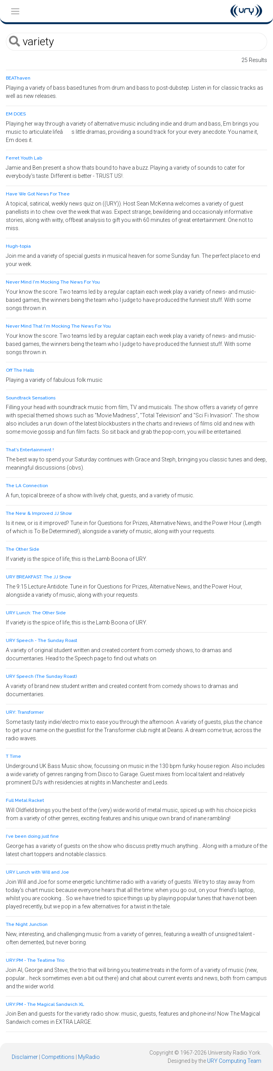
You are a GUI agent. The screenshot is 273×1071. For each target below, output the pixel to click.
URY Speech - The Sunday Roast (41, 640)
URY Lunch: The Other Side (36, 612)
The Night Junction (27, 924)
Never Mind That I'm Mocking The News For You (58, 326)
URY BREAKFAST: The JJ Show (38, 577)
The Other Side (22, 549)
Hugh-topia (18, 246)
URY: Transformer (25, 712)
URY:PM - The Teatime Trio (35, 960)
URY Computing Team (234, 1061)
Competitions (57, 1057)
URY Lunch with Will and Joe (37, 872)
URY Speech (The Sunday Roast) (41, 676)
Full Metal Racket (25, 800)
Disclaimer (25, 1057)
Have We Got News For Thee (38, 194)
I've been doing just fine (32, 836)
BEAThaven (18, 78)
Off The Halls (20, 370)
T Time (13, 756)
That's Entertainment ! (30, 449)
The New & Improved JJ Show (39, 513)
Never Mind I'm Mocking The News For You (53, 282)
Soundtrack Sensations (30, 398)
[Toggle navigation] (15, 11)
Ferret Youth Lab (24, 158)
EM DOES (16, 114)
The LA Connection (27, 485)
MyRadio (89, 1057)
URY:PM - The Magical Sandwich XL (45, 1004)
